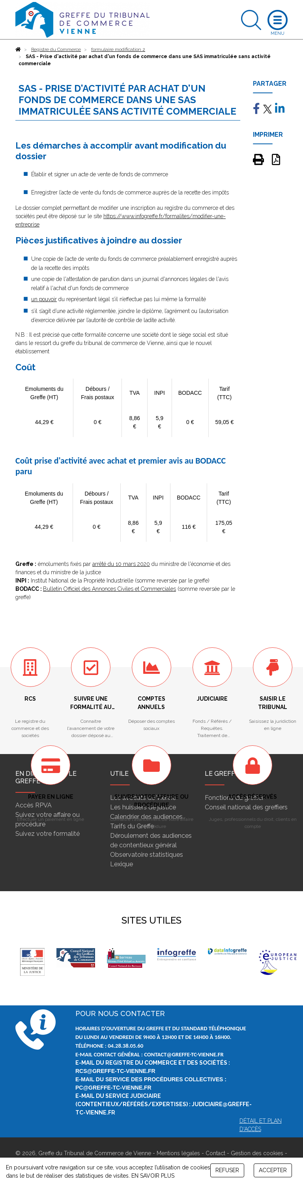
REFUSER (227, 1170)
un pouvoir (44, 299)
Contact (215, 1153)
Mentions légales (178, 1153)
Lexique (121, 864)
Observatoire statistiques (146, 854)
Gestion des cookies (257, 1153)
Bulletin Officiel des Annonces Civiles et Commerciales (109, 589)
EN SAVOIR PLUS (152, 1176)
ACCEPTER (273, 1170)
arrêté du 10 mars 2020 (121, 564)
